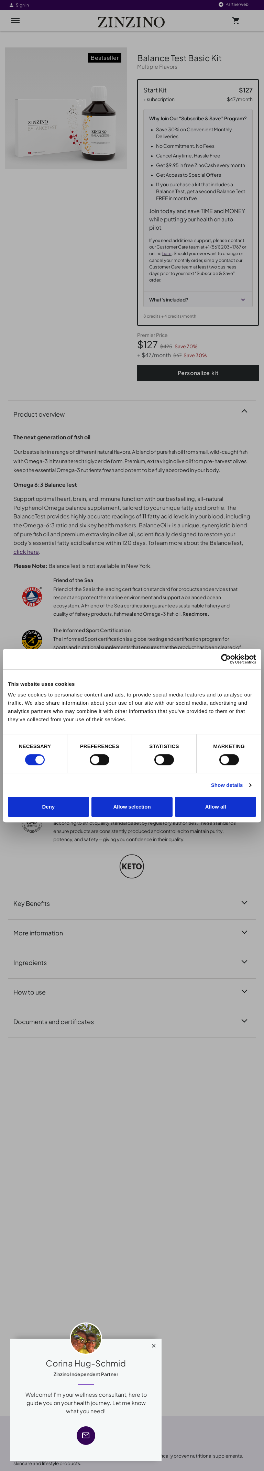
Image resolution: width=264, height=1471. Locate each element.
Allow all (215, 807)
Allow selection (132, 807)
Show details (227, 785)
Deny (48, 807)
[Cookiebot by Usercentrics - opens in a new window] (226, 659)
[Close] (153, 1344)
